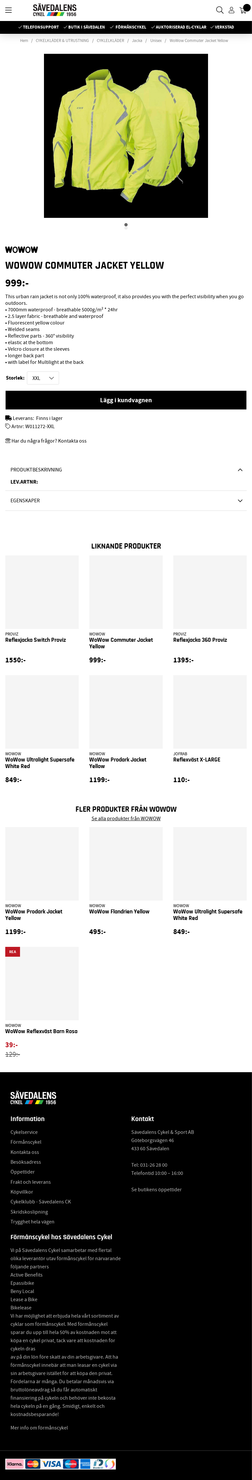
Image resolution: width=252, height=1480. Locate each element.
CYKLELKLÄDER (110, 40)
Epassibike (22, 1283)
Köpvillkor (21, 1192)
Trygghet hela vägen (32, 1222)
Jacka (137, 40)
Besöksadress (25, 1162)
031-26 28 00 (153, 1165)
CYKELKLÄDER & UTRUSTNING (62, 40)
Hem (24, 40)
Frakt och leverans (30, 1182)
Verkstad (224, 27)
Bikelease (21, 1307)
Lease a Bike (23, 1299)
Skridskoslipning (29, 1212)
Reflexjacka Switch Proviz (35, 640)
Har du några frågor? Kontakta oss (49, 441)
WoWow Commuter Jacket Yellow (199, 40)
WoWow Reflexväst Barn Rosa (41, 1031)
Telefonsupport (41, 27)
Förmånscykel (131, 27)
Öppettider (22, 1172)
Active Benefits (26, 1275)
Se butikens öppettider (156, 1189)
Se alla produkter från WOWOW (126, 818)
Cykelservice (24, 1132)
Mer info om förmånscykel (39, 1428)
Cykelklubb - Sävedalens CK (40, 1202)
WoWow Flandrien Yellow (119, 912)
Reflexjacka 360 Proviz (200, 640)
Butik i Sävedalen (86, 27)
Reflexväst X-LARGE (196, 760)
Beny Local (22, 1291)
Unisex (156, 40)
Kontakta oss (24, 1152)
